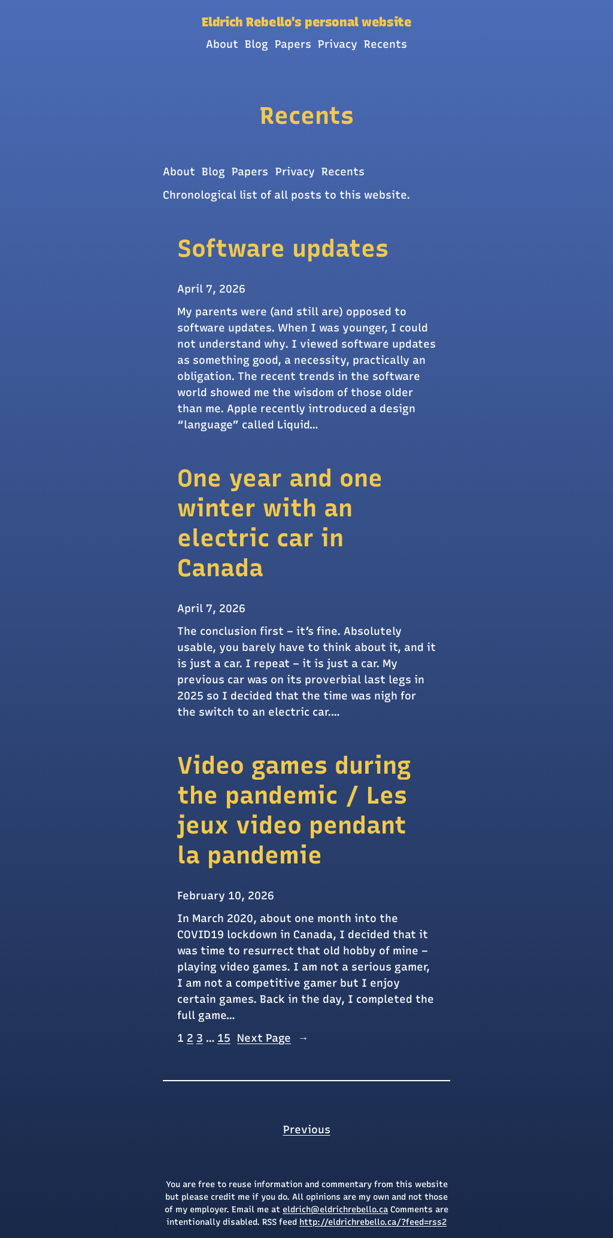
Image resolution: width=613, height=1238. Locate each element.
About (179, 171)
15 (223, 1038)
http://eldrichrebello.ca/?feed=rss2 (373, 1222)
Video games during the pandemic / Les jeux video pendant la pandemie (294, 810)
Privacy (295, 171)
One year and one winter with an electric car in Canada (280, 523)
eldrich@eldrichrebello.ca (335, 1209)
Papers (250, 171)
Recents (307, 115)
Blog (213, 171)
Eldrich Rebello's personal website (307, 21)
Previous (306, 1129)
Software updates (283, 248)
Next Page (272, 1038)
